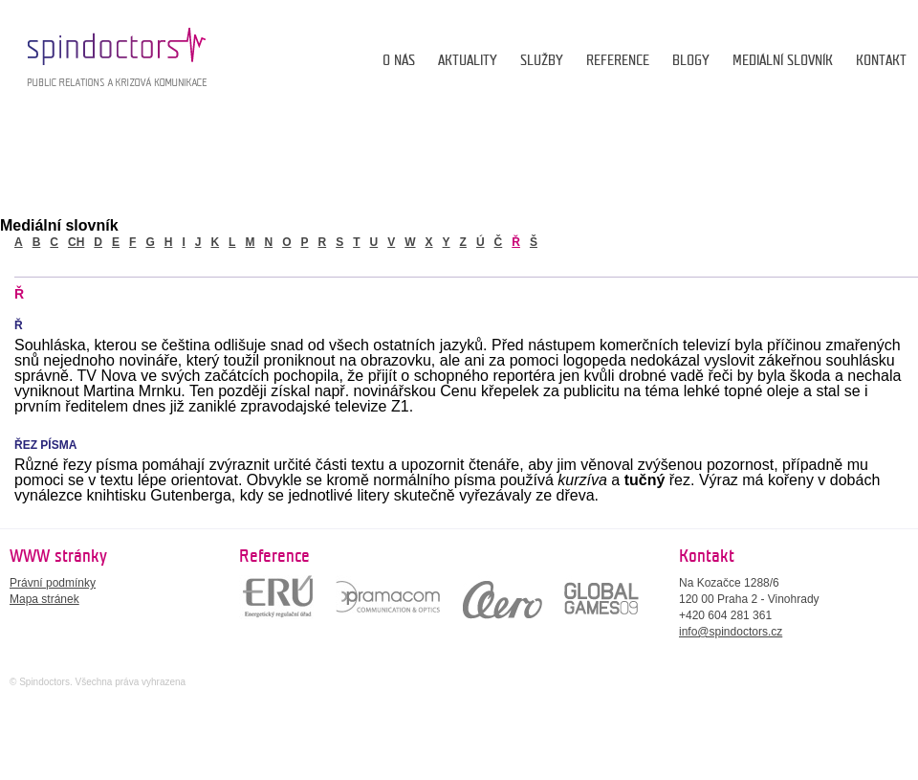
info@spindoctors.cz (730, 631)
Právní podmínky (53, 583)
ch (76, 242)
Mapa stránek (44, 599)
